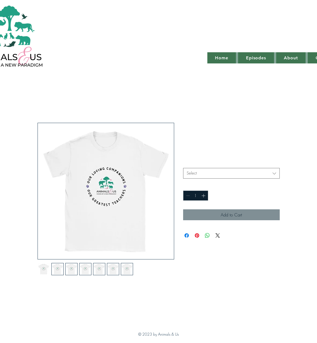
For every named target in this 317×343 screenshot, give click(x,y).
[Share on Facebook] (186, 235)
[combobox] (231, 173)
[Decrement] (187, 195)
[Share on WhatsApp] (207, 235)
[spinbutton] (196, 195)
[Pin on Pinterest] (197, 235)
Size (188, 163)
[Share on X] (217, 235)
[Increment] (204, 195)
